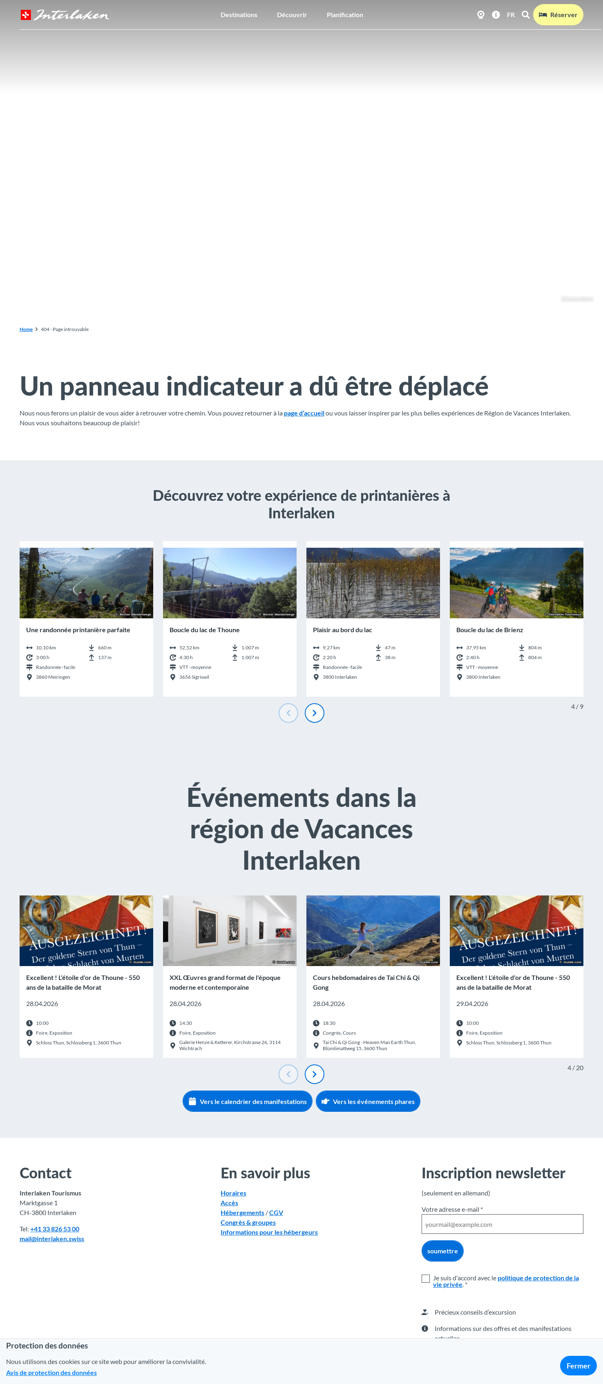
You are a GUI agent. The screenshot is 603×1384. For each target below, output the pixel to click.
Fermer (578, 1365)
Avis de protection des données (51, 1372)
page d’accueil (304, 413)
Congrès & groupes (248, 1222)
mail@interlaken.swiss (52, 1238)
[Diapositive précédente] (288, 713)
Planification (345, 14)
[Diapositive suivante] (314, 713)
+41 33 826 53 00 (54, 1229)
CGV (276, 1212)
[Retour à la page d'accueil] (65, 15)
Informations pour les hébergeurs (269, 1232)
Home (26, 329)
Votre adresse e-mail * (452, 1209)
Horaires (233, 1193)
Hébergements (242, 1212)
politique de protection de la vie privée (506, 1281)
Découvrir (292, 14)
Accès (229, 1202)
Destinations (239, 14)
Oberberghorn (573, 298)
